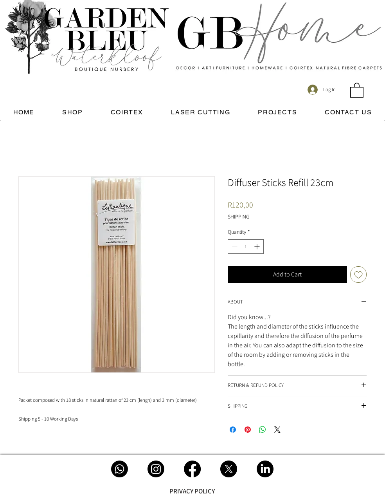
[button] (356, 90)
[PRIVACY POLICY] (192, 491)
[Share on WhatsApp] (262, 429)
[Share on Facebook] (232, 429)
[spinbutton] (246, 246)
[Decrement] (234, 246)
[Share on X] (277, 429)
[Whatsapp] (119, 469)
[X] (228, 469)
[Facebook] (192, 469)
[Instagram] (156, 469)
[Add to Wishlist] (358, 274)
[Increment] (258, 246)
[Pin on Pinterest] (247, 429)
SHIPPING (239, 216)
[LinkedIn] (265, 469)
